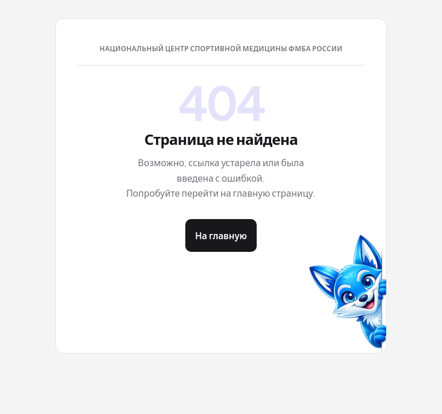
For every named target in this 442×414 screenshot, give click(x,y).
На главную (221, 235)
